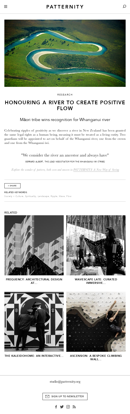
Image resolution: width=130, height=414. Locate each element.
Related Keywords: (16, 192)
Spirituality (30, 196)
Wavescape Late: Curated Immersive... (96, 281)
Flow (68, 196)
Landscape (43, 196)
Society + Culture (14, 196)
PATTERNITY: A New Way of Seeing (96, 170)
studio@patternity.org (65, 382)
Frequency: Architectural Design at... (34, 281)
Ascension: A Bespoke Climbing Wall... (96, 357)
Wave (62, 196)
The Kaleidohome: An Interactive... (34, 356)
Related (10, 212)
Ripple (54, 196)
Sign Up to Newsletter (67, 396)
